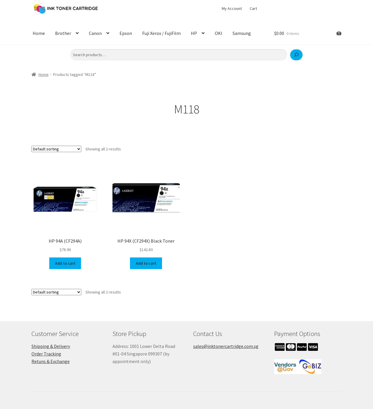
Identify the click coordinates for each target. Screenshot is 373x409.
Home (39, 33)
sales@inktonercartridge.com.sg (225, 346)
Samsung (242, 33)
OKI (218, 33)
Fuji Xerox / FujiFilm (161, 33)
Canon (95, 33)
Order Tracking (46, 354)
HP (194, 33)
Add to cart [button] (65, 263)
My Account (232, 8)
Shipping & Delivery (50, 346)
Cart (253, 8)
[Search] (296, 55)
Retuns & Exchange (50, 361)
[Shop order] (56, 149)
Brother (63, 33)
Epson (125, 33)
